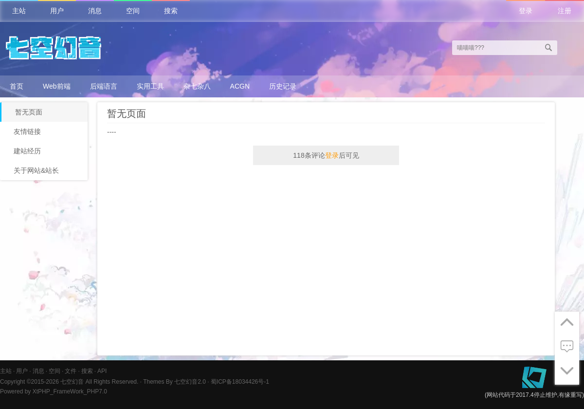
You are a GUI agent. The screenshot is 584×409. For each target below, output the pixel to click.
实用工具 (150, 86)
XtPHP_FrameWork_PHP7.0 (70, 391)
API (102, 371)
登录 (525, 11)
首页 (16, 86)
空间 (133, 11)
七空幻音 (72, 381)
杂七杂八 (197, 86)
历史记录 (282, 86)
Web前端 (57, 86)
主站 (19, 11)
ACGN (240, 86)
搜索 (171, 11)
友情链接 (27, 131)
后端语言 (103, 86)
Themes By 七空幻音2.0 (174, 381)
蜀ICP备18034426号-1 (240, 381)
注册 (564, 11)
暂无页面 (28, 112)
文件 (70, 371)
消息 (95, 11)
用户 (57, 11)
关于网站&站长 (36, 170)
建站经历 (27, 151)
